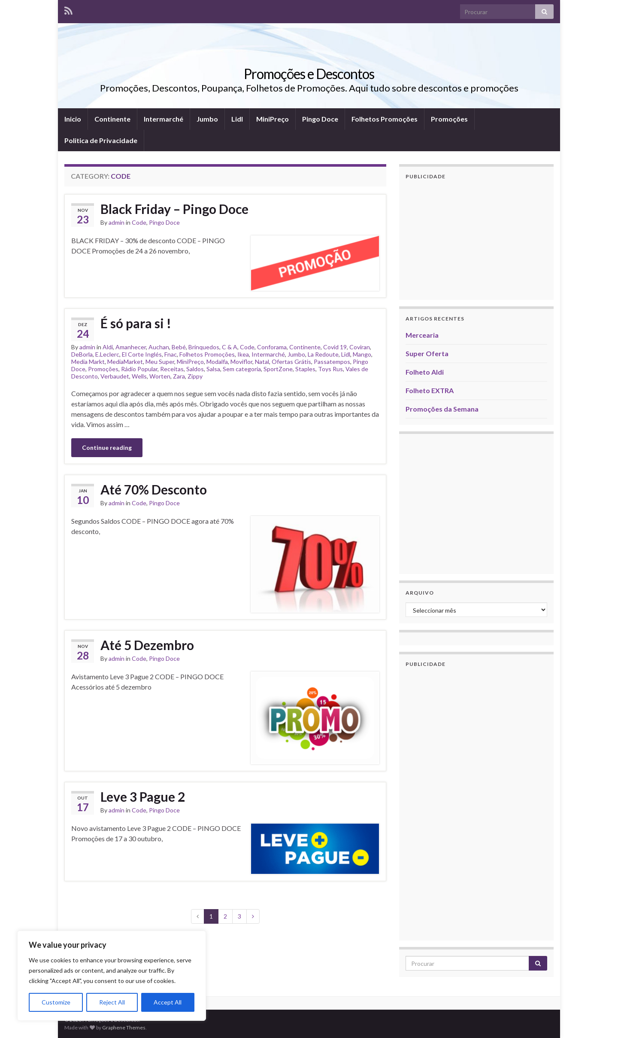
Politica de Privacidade (100, 140)
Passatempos (332, 361)
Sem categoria (242, 368)
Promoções (449, 119)
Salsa (213, 368)
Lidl (237, 119)
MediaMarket (125, 361)
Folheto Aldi (425, 372)
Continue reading (107, 447)
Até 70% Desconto (153, 489)
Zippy (195, 376)
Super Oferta (427, 353)
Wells (139, 376)
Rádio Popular (139, 368)
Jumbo (207, 119)
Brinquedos (203, 347)
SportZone (278, 368)
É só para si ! (135, 323)
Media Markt (88, 361)
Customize (56, 1002)
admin (116, 222)
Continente (112, 119)
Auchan (158, 347)
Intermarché (163, 119)
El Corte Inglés (142, 354)
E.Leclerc (107, 354)
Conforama (272, 347)
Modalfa (217, 361)
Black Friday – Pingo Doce (174, 209)
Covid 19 (335, 347)
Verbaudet (114, 376)
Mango (362, 354)
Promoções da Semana (442, 409)
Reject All (112, 1002)
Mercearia (422, 335)
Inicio (72, 119)
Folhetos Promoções (384, 119)
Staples (305, 368)
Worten (159, 376)
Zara (179, 376)
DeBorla (82, 354)
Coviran (359, 347)
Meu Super (159, 361)
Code (139, 222)
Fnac (170, 354)
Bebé (179, 347)
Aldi (108, 347)
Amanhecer (130, 347)
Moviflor (241, 361)
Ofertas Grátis (291, 361)
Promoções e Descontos (309, 73)
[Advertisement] (476, 239)
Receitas (172, 368)
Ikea (243, 354)
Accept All (168, 1002)
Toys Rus (330, 368)
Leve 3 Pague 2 (142, 796)
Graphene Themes (123, 1027)
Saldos (195, 368)
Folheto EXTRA (430, 390)
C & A (229, 347)
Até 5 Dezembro (147, 645)
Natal (262, 361)
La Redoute (323, 354)
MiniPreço (272, 119)
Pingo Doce (320, 119)
